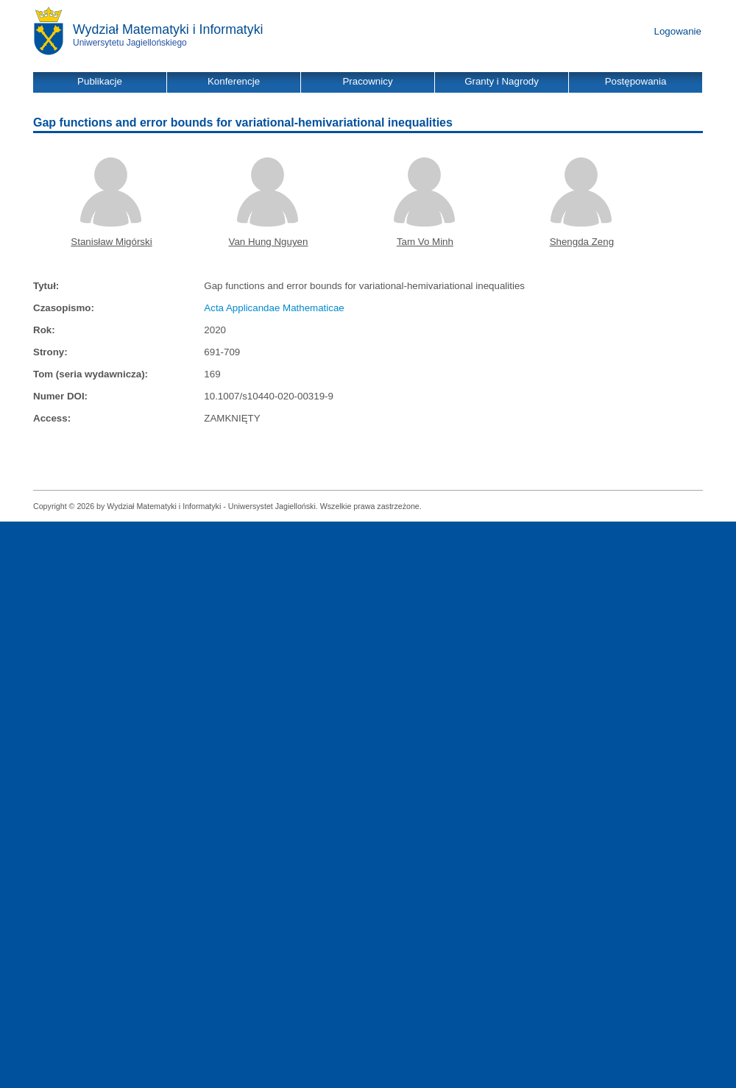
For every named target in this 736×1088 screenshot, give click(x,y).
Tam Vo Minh (425, 241)
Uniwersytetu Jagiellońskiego (130, 43)
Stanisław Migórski (111, 241)
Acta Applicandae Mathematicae (274, 307)
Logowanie (677, 31)
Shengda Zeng (582, 241)
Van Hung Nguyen (268, 241)
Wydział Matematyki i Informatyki (168, 29)
